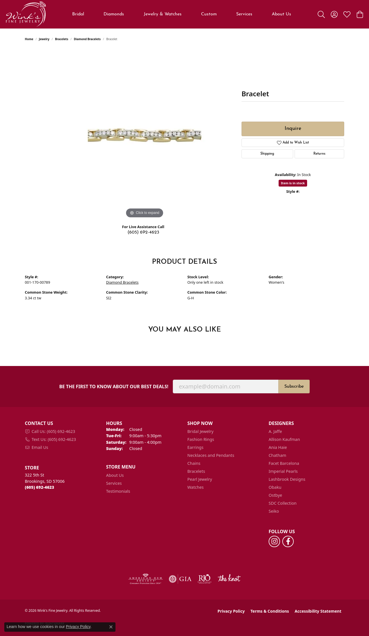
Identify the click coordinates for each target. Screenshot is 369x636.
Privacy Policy (231, 611)
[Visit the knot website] (229, 579)
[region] (144, 134)
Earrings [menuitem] (195, 447)
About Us (281, 14)
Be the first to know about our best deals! (114, 386)
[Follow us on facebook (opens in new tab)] (288, 541)
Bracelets (61, 39)
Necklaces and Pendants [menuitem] (210, 455)
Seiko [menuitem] (274, 511)
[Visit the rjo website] (204, 579)
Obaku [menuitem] (275, 487)
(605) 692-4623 (143, 232)
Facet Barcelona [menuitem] (284, 463)
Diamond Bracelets (87, 39)
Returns (319, 154)
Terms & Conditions (269, 611)
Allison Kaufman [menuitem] (284, 439)
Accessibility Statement (318, 611)
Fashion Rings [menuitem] (200, 439)
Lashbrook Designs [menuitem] (287, 479)
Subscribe (294, 386)
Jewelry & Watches (163, 14)
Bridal (78, 14)
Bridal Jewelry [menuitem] (200, 431)
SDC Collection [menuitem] (283, 503)
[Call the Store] (39, 487)
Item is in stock (293, 183)
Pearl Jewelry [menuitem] (199, 479)
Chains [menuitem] (193, 463)
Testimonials (118, 491)
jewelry (44, 39)
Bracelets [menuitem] (196, 471)
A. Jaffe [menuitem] (275, 431)
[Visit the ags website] (145, 579)
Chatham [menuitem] (277, 455)
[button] (321, 14)
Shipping (267, 154)
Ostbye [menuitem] (275, 495)
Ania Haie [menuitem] (278, 447)
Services (244, 14)
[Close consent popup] (111, 627)
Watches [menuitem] (195, 487)
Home (29, 39)
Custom (209, 14)
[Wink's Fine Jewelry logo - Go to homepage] (26, 14)
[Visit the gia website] (180, 579)
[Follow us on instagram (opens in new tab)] (274, 541)
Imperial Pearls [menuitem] (283, 471)
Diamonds (114, 14)
